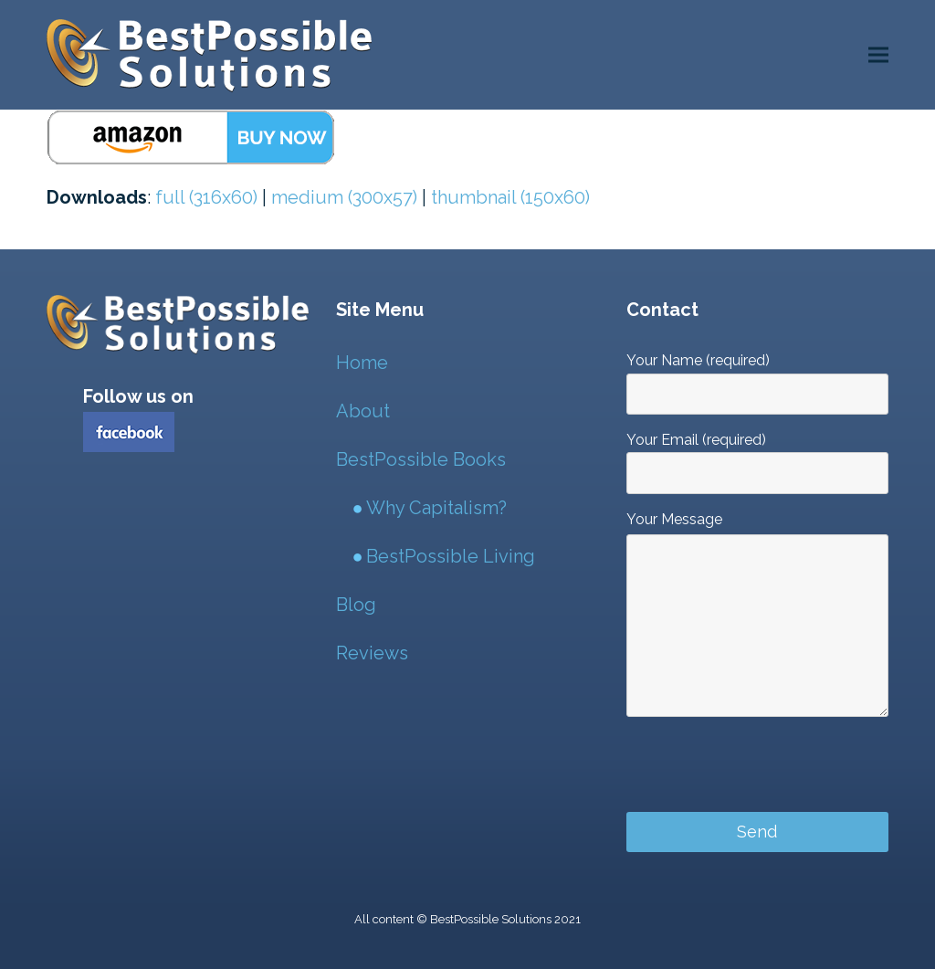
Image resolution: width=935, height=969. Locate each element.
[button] (878, 55)
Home (362, 363)
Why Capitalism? (436, 508)
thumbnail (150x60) (510, 197)
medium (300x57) (344, 197)
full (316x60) (206, 197)
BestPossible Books (421, 459)
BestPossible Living (450, 556)
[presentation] (765, 773)
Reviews (372, 653)
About (363, 411)
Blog (356, 605)
